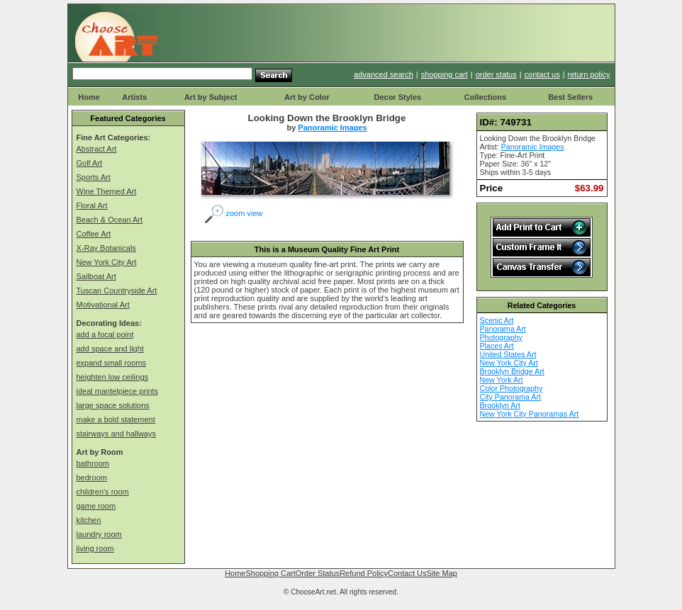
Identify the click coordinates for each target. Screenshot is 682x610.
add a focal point (105, 334)
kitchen (89, 520)
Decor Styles (397, 97)
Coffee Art (94, 234)
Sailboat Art (96, 276)
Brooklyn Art (500, 405)
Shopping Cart (270, 573)
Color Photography (511, 388)
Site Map (441, 573)
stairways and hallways (117, 433)
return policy (589, 74)
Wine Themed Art (107, 191)
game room (96, 506)
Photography (501, 337)
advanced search (383, 74)
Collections (485, 97)
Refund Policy (364, 573)
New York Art (501, 379)
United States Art (508, 354)
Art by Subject (210, 97)
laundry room (99, 534)
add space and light (110, 348)
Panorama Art (503, 328)
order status (496, 74)
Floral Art (92, 205)
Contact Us (407, 573)
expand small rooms (111, 362)
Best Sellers (570, 97)
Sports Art (94, 177)
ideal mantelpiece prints (118, 391)
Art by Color (307, 97)
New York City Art (107, 262)
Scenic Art (497, 320)
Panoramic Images (332, 127)
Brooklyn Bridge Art (512, 371)
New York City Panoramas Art (529, 414)
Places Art (497, 345)
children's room (103, 491)
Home (89, 97)
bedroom (92, 477)
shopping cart (444, 74)
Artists (134, 97)
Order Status (318, 573)
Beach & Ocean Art (110, 219)
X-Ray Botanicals (106, 248)
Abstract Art (97, 149)
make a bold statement (116, 419)
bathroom (93, 463)
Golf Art (90, 163)
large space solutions (113, 405)
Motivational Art (103, 304)
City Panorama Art (510, 396)
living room (95, 548)
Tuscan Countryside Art (117, 290)
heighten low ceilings (113, 377)
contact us (542, 74)
